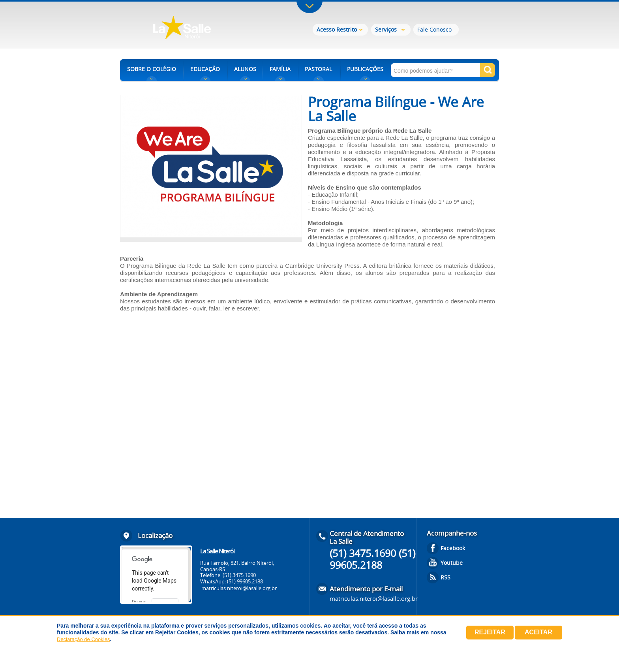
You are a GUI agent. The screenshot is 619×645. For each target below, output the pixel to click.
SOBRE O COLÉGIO (151, 69)
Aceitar (538, 632)
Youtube (452, 562)
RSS (445, 577)
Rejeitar (490, 632)
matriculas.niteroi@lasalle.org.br (239, 588)
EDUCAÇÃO (205, 69)
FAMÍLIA (280, 69)
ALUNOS (245, 69)
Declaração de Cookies (83, 639)
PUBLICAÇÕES (365, 69)
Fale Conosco (434, 29)
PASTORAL (318, 69)
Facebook (453, 548)
